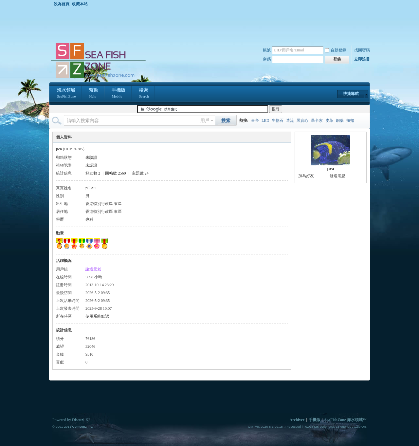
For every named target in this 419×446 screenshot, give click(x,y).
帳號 (267, 50)
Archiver (296, 420)
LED (265, 120)
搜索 (144, 94)
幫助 (93, 94)
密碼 (267, 59)
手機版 (118, 94)
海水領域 (66, 94)
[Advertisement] (211, 24)
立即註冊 (362, 59)
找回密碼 (362, 50)
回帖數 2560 (115, 173)
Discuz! (78, 420)
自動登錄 (335, 50)
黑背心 (302, 120)
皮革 (329, 120)
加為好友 (306, 176)
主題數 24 (140, 173)
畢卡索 (317, 120)
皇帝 (255, 120)
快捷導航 (351, 93)
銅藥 (340, 120)
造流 (290, 120)
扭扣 (350, 120)
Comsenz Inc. (82, 426)
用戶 (205, 120)
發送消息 (337, 176)
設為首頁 (61, 4)
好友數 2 (92, 173)
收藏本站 (80, 4)
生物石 (277, 120)
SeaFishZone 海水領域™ (345, 420)
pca (330, 168)
